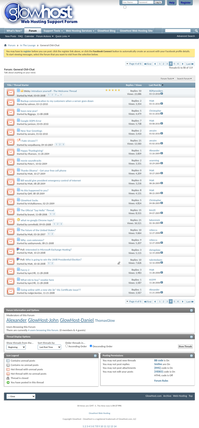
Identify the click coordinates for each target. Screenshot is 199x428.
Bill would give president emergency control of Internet (51, 180)
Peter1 (31, 163)
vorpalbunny (34, 144)
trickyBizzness (35, 203)
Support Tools (52, 30)
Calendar (29, 36)
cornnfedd (33, 224)
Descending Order (101, 346)
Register (186, 2)
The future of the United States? (38, 230)
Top (191, 395)
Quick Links (61, 36)
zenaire (31, 134)
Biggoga (32, 114)
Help (172, 2)
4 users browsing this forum (43, 330)
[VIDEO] (158, 371)
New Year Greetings (31, 130)
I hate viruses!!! (29, 140)
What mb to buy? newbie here (37, 279)
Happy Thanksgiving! (32, 150)
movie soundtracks (31, 160)
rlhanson (32, 153)
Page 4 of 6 (135, 63)
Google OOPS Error (31, 120)
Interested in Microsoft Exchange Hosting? (49, 249)
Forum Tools (166, 78)
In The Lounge (27, 45)
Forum (33, 30)
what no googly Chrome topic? (37, 220)
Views (139, 85)
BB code (158, 360)
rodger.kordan (35, 293)
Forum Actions (43, 36)
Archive (167, 395)
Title (9, 85)
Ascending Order (76, 346)
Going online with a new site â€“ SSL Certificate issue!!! (51, 289)
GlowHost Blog (106, 30)
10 (101, 426)
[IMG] (157, 367)
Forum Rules (161, 380)
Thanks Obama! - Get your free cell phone (43, 170)
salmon (31, 104)
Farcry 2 (25, 269)
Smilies (158, 364)
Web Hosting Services (79, 30)
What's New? (14, 30)
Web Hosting (180, 395)
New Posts (10, 36)
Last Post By (156, 85)
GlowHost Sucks (29, 200)
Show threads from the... (20, 342)
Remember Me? (133, 7)
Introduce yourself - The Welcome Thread (54, 91)
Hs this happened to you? (35, 190)
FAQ (20, 36)
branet (31, 214)
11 (105, 426)
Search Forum (183, 78)
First (148, 63)
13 (111, 426)
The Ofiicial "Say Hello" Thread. (38, 210)
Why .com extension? (32, 240)
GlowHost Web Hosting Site (136, 30)
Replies (129, 85)
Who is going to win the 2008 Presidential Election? (54, 259)
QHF (30, 193)
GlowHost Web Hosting (99, 413)
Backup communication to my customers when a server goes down (57, 100)
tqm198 (32, 273)
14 (115, 426)
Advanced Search (186, 36)
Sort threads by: (46, 342)
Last (190, 63)
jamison (32, 124)
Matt (30, 95)
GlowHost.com (153, 395)
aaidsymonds (34, 243)
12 (108, 426)
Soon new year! (29, 110)
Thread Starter (21, 85)
